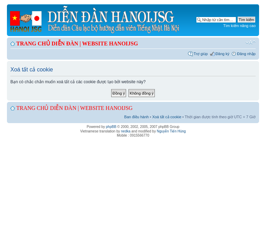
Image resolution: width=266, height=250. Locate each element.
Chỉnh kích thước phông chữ (251, 42)
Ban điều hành (136, 117)
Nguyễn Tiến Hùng (171, 131)
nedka (125, 131)
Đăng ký (222, 54)
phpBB (111, 127)
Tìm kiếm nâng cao (239, 26)
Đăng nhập (246, 54)
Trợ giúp (201, 54)
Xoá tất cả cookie (166, 117)
